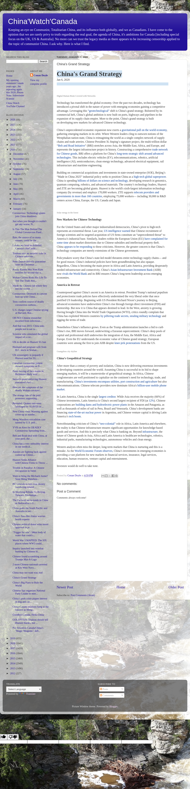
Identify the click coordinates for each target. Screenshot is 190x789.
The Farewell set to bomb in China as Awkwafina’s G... (30, 502)
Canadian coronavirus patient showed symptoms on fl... (28, 365)
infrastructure (150, 431)
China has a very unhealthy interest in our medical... (31, 445)
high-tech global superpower (150, 176)
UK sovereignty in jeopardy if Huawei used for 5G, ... (28, 356)
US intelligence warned (117, 230)
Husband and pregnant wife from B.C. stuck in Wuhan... (29, 348)
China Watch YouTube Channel (15, 104)
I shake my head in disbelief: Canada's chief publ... (27, 247)
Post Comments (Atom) (83, 595)
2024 (13, 129)
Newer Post (65, 587)
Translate (27, 693)
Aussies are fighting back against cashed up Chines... (29, 453)
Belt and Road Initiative (71, 145)
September (19, 169)
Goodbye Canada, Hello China (28, 614)
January (17, 208)
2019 (13, 638)
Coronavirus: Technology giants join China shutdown (29, 214)
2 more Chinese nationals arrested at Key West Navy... (30, 566)
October (17, 163)
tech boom (75, 416)
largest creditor (107, 396)
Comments (107, 695)
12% (151, 400)
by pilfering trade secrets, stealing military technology (131, 315)
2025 (13, 124)
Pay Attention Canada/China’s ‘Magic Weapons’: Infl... (28, 629)
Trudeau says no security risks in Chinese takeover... (29, 255)
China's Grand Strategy (24, 577)
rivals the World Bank (74, 273)
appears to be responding (78, 246)
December (18, 153)
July (15, 178)
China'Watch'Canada (42, 21)
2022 (13, 139)
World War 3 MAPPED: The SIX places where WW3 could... (30, 542)
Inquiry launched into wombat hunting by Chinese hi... (28, 550)
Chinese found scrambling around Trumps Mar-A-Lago (30, 558)
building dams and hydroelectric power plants (101, 404)
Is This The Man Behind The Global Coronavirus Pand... (28, 231)
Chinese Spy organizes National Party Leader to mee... (29, 592)
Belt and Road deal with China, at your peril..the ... (30, 437)
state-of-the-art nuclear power (84, 412)
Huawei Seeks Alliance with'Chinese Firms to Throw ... (30, 461)
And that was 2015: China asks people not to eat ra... (28, 327)
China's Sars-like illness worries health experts (29, 518)
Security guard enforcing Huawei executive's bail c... (29, 381)
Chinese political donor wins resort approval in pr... (30, 526)
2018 (13, 643)
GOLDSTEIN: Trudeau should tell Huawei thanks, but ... (30, 621)
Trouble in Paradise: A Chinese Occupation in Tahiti (28, 469)
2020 (13, 149)
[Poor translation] (13, 737)
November (19, 158)
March (17, 198)
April (16, 193)
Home (121, 587)
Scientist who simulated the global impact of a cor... (30, 335)
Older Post (176, 587)
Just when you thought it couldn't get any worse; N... (29, 223)
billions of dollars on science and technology (103, 180)
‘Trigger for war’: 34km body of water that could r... (29, 534)
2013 (13, 668)
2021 (13, 144)
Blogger (113, 706)
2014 (13, 663)
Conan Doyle (41, 75)
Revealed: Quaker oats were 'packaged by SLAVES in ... (28, 405)
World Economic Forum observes (93, 450)
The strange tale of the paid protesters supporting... (26, 397)
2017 (13, 648)
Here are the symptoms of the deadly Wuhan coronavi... (28, 389)
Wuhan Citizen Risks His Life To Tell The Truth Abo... (29, 279)
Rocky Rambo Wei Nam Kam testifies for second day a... (28, 271)
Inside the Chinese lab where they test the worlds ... (30, 287)
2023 (13, 134)
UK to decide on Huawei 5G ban (29, 342)
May (16, 188)
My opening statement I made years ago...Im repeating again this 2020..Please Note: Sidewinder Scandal (15, 89)
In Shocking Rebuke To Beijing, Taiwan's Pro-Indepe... (29, 493)
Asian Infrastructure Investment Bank (131, 269)
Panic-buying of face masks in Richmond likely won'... (28, 373)
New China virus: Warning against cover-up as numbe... (30, 413)
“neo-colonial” (107, 423)
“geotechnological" (98, 110)
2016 (13, 653)
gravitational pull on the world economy (144, 129)
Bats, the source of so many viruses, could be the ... (27, 239)
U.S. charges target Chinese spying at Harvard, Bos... (30, 311)
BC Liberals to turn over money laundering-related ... (29, 485)
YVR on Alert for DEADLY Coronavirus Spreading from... (29, 429)
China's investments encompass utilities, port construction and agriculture (116, 381)
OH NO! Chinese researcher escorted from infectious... (27, 319)
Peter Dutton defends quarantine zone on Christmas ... (29, 263)
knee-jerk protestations (127, 342)
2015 (13, 658)
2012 (13, 673)
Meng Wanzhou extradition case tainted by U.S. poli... (29, 421)
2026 (13, 119)
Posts (104, 689)
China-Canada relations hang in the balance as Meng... (31, 608)
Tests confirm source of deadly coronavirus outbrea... (28, 303)
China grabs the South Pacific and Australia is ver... (30, 510)
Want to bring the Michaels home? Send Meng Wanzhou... (30, 477)
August (17, 174)
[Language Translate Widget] (24, 689)
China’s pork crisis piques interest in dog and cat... (30, 600)
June (16, 183)
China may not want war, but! (28, 572)
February (18, 203)
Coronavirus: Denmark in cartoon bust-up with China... (30, 295)
